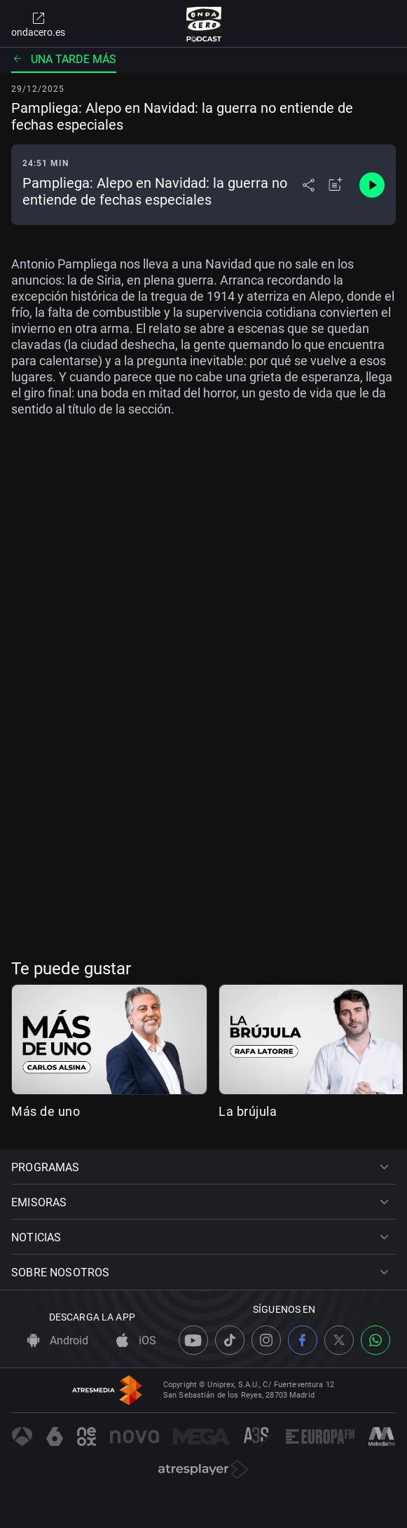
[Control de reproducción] (372, 185)
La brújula (248, 1111)
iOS (136, 1340)
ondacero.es (38, 24)
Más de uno (45, 1111)
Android (57, 1340)
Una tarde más (63, 59)
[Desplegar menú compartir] (308, 185)
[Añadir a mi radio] (335, 185)
